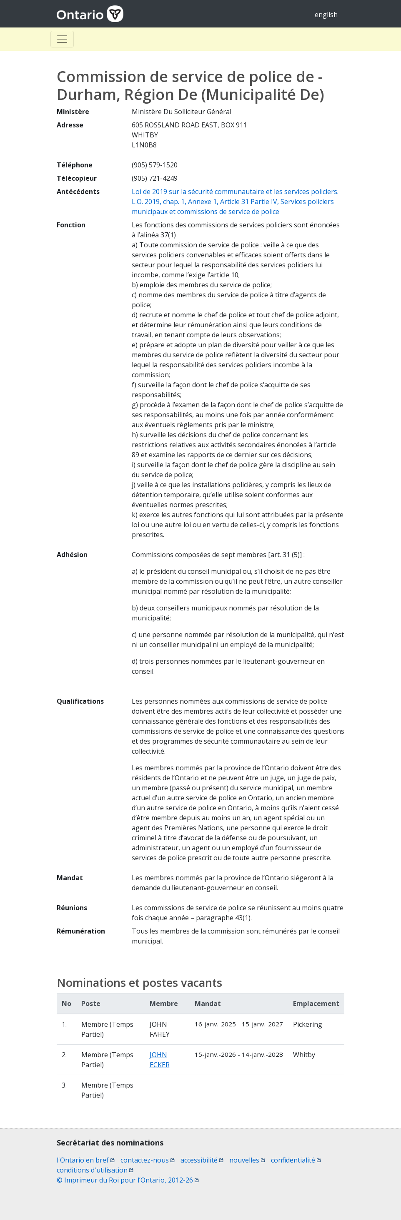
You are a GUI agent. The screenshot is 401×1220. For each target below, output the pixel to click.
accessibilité (201, 1160)
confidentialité (296, 1160)
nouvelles (247, 1160)
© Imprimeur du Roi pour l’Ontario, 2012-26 (128, 1180)
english (326, 14)
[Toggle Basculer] (62, 39)
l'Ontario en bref (86, 1160)
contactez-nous (147, 1160)
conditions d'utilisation (95, 1170)
